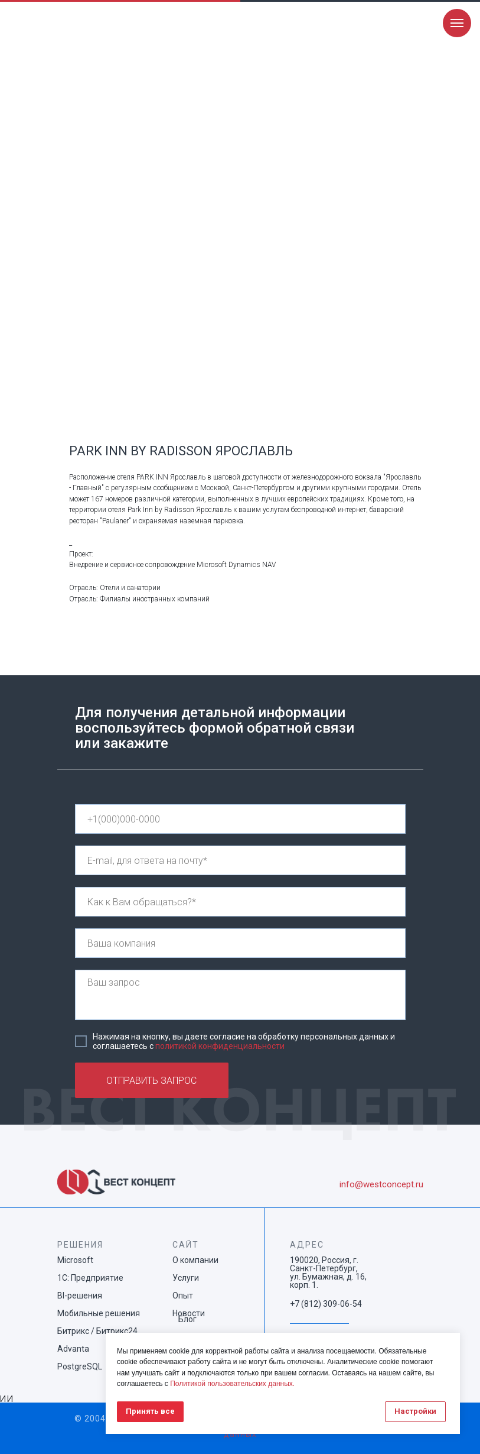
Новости (188, 1313)
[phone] (240, 819)
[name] (240, 902)
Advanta (73, 1348)
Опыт (182, 1295)
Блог (187, 1319)
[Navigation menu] (456, 23)
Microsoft (75, 1260)
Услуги (185, 1278)
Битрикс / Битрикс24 (97, 1331)
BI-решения (79, 1295)
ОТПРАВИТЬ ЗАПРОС (151, 1080)
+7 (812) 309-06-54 (326, 1304)
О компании (195, 1260)
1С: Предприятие (90, 1278)
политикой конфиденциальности (220, 1046)
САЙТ (185, 1244)
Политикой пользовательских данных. (232, 1383)
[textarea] (240, 995)
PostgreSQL (79, 1366)
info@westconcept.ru (381, 1184)
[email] (240, 860)
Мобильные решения (98, 1313)
